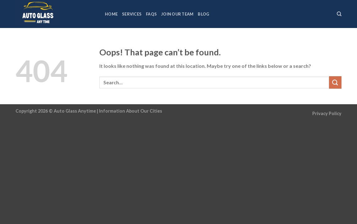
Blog (203, 14)
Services (132, 14)
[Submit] (335, 82)
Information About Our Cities (130, 111)
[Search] (339, 14)
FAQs (151, 14)
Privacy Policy (326, 113)
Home (111, 14)
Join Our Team (177, 14)
